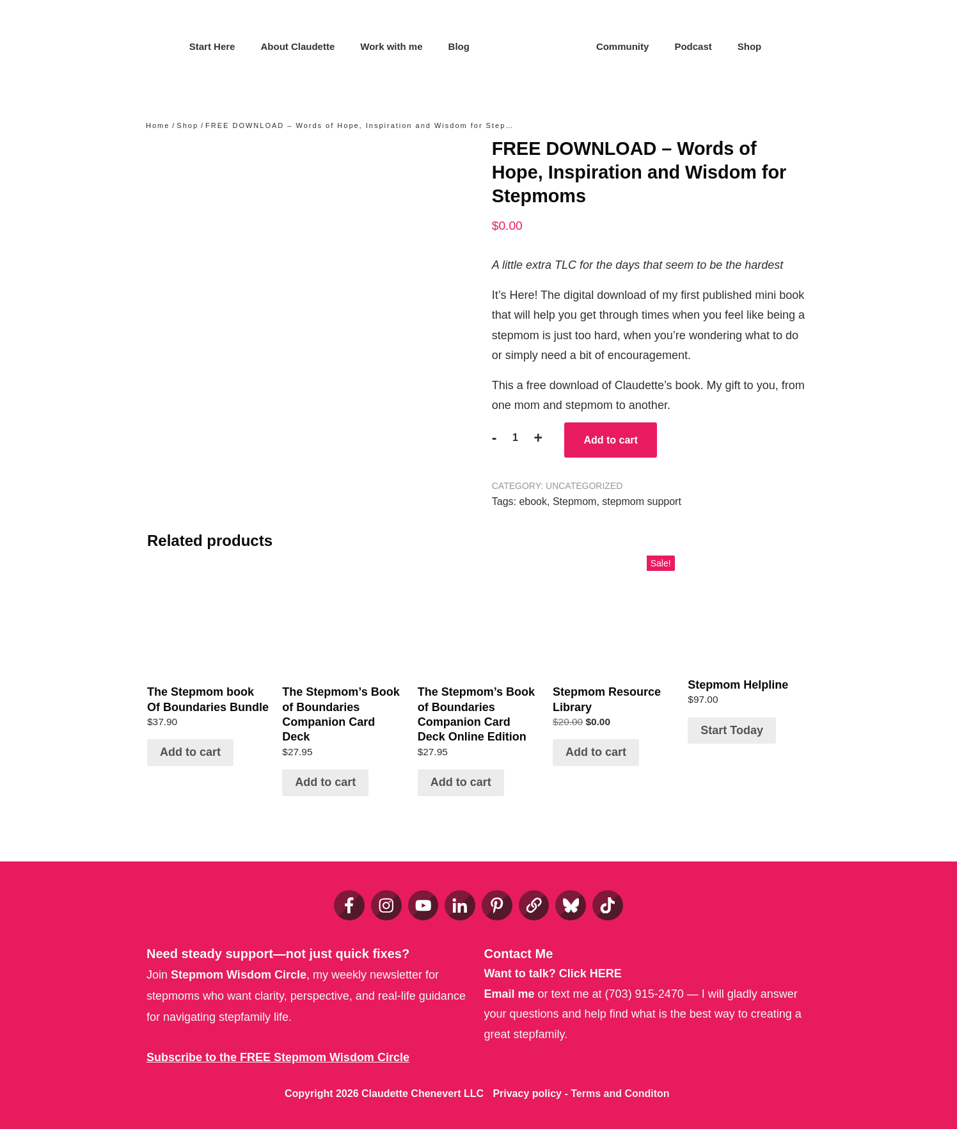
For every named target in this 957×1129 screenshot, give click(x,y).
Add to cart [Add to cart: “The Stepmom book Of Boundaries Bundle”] (190, 752)
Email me (509, 994)
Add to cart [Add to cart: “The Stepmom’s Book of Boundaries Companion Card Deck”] (325, 782)
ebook (533, 501)
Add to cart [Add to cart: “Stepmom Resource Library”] (596, 752)
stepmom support (641, 501)
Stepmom (574, 501)
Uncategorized (584, 486)
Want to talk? (553, 973)
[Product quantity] (515, 438)
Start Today (731, 730)
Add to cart (610, 440)
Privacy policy (527, 1093)
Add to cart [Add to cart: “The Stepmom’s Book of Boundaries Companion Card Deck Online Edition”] (461, 782)
